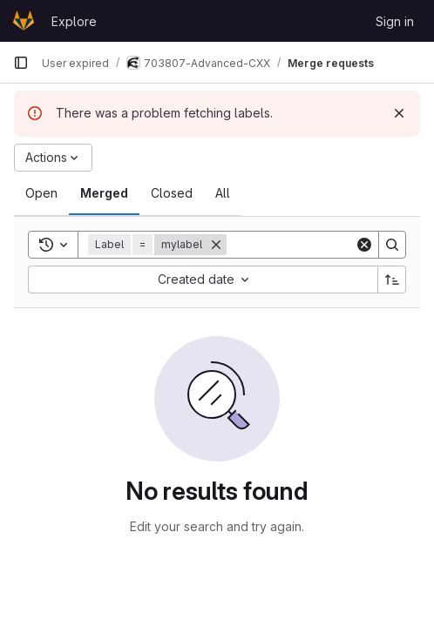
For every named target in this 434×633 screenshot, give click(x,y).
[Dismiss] (399, 113)
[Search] (392, 245)
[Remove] (216, 244)
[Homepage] (23, 21)
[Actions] (53, 158)
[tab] (41, 193)
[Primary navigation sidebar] (21, 63)
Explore (74, 21)
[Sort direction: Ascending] (392, 279)
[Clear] (364, 244)
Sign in (395, 21)
